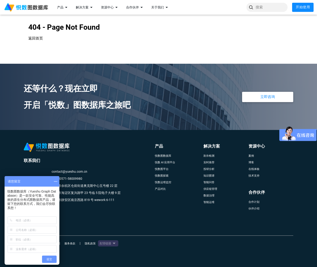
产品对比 (160, 188)
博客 (251, 162)
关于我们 (160, 7)
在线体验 (253, 169)
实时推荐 (208, 162)
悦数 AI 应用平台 (165, 162)
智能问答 (208, 182)
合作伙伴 (135, 7)
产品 (63, 7)
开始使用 (303, 7)
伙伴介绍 (253, 208)
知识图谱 (208, 175)
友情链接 (108, 243)
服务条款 (69, 243)
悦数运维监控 (163, 182)
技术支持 (253, 175)
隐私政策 (90, 243)
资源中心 (110, 7)
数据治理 (208, 195)
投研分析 (208, 169)
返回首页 (35, 38)
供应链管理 (210, 188)
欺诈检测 (208, 155)
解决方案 (85, 7)
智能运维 (208, 202)
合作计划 (253, 202)
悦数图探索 (162, 175)
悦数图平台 (162, 169)
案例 (251, 155)
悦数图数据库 (163, 155)
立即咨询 (267, 97)
